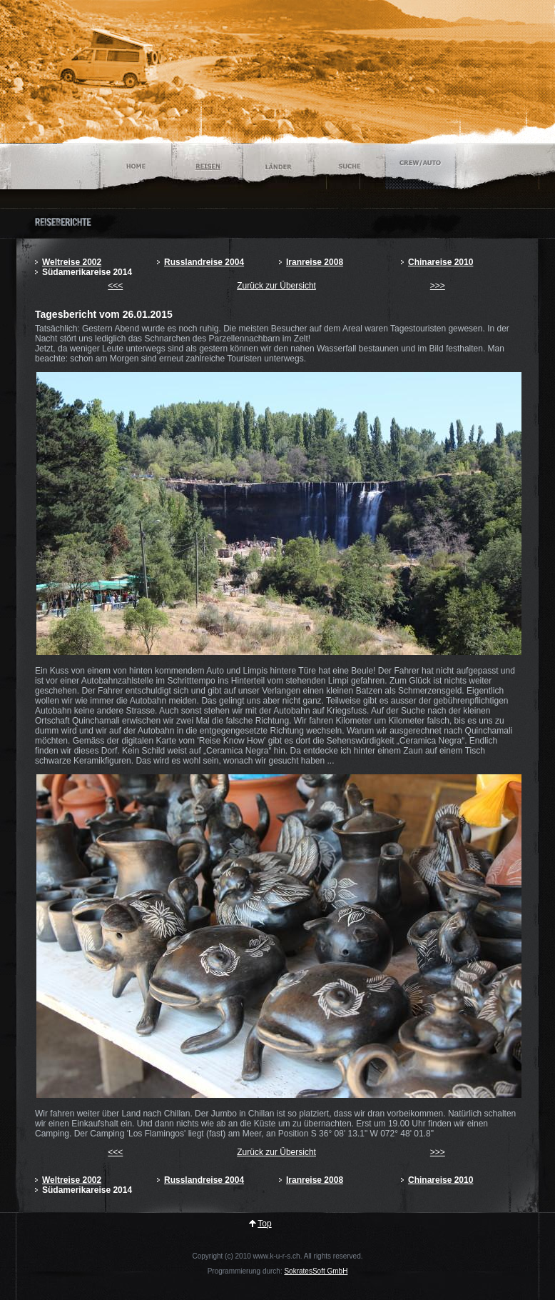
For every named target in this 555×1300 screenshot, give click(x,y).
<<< (115, 286)
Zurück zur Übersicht (276, 286)
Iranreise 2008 (314, 262)
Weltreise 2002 (71, 262)
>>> (437, 286)
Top (264, 1224)
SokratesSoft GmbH (315, 1271)
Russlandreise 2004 (204, 262)
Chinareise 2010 (440, 262)
